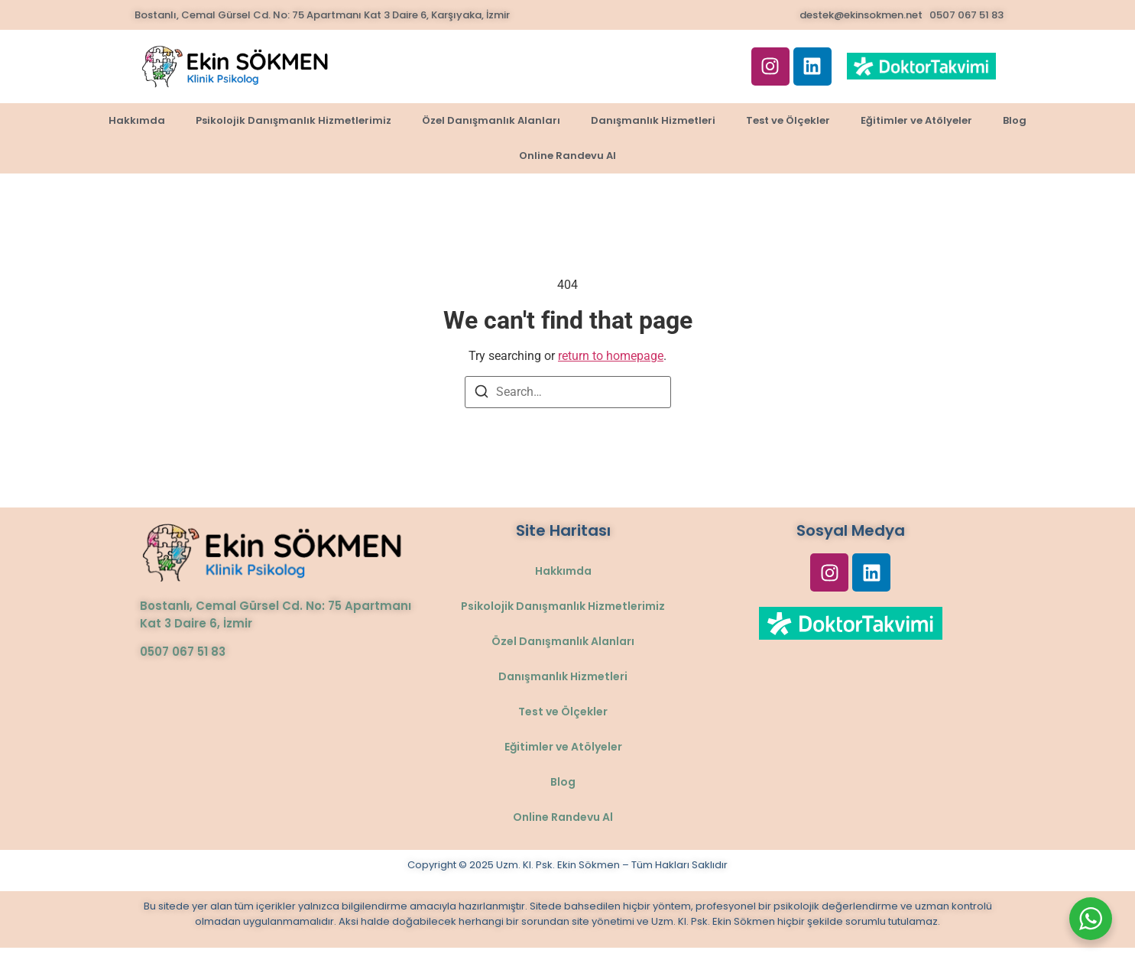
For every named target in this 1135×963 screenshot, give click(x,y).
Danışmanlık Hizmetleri (653, 120)
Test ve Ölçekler (788, 120)
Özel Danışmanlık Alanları (491, 120)
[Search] (481, 394)
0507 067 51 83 (966, 15)
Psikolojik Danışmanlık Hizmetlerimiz (293, 120)
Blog (1014, 120)
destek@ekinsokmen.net (861, 15)
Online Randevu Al (567, 155)
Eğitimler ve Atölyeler (916, 120)
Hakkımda (137, 120)
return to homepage (610, 356)
